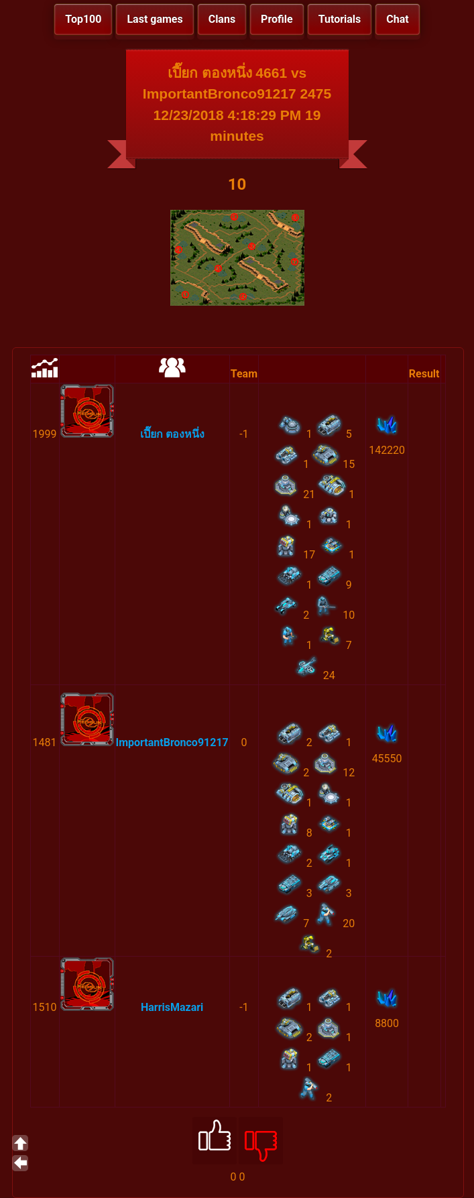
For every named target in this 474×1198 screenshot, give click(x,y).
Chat (397, 19)
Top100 (83, 19)
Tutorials (339, 19)
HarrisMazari (172, 1007)
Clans (222, 19)
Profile (277, 19)
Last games (154, 19)
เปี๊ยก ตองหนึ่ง (172, 434)
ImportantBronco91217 (172, 742)
